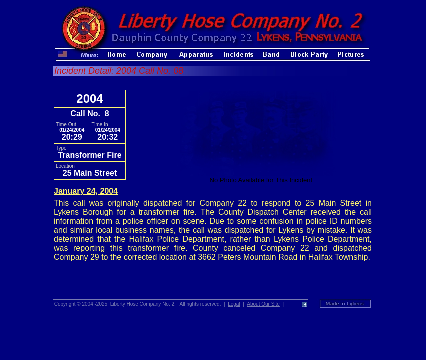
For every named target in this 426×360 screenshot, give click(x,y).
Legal (234, 304)
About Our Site (263, 304)
